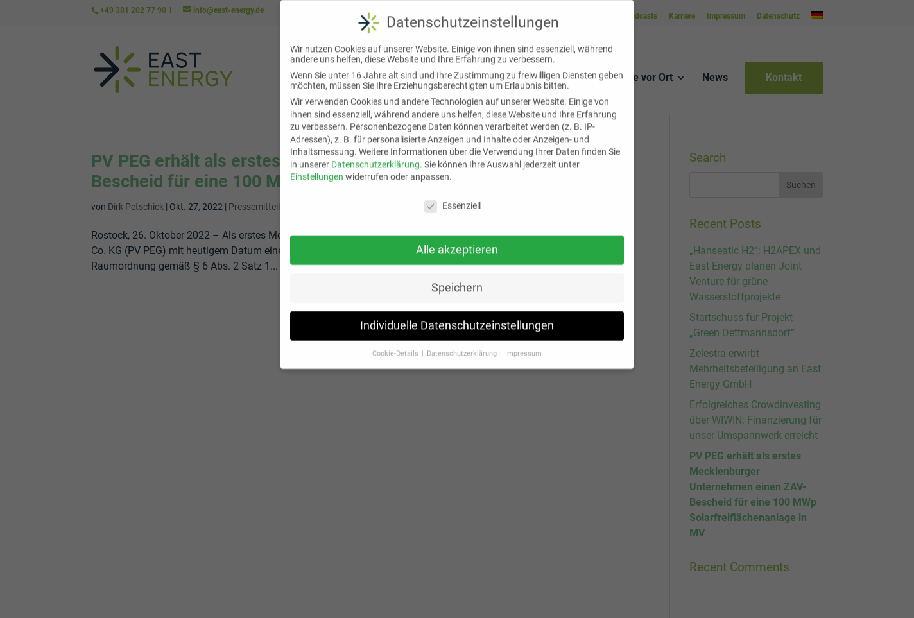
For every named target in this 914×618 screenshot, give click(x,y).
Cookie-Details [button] (396, 345)
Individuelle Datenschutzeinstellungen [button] (457, 317)
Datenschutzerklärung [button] (463, 345)
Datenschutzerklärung (375, 156)
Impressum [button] (523, 345)
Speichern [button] (457, 279)
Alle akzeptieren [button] (457, 242)
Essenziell (452, 198)
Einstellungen (316, 169)
